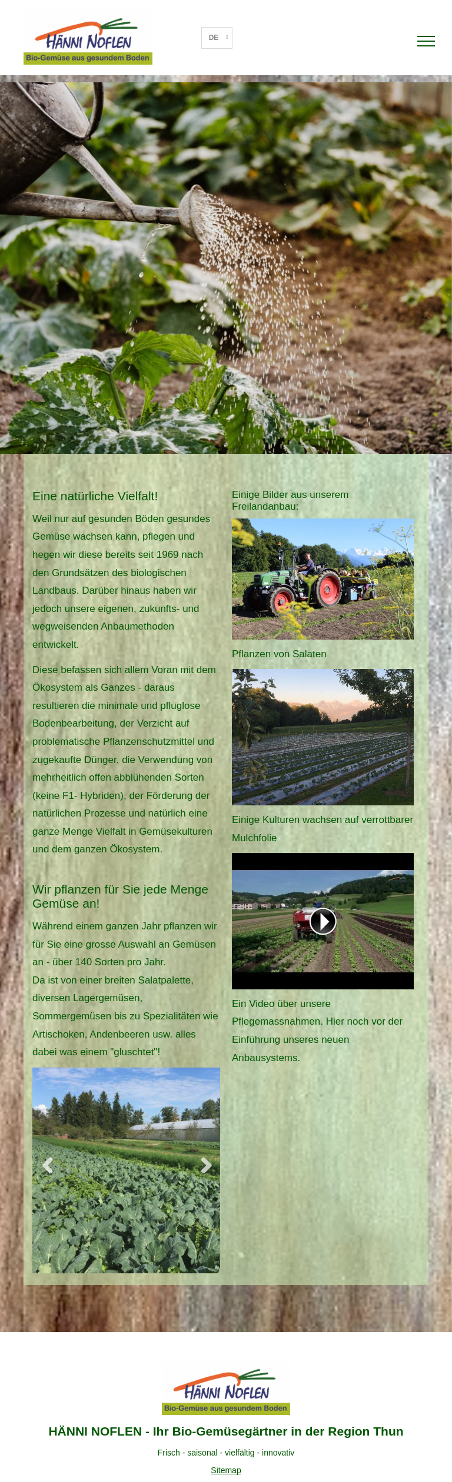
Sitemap (226, 1470)
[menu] (426, 41)
